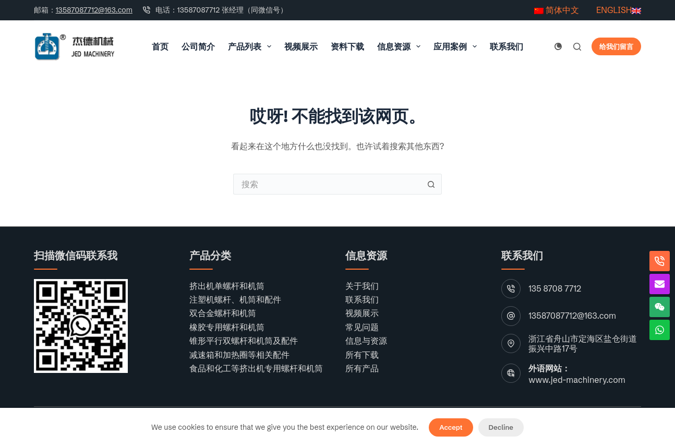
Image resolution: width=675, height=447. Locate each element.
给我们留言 (616, 46)
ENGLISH (613, 10)
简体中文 (556, 10)
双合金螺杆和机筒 (222, 313)
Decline (501, 427)
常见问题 (362, 327)
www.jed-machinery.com (576, 379)
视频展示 (301, 46)
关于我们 (362, 286)
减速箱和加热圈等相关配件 (239, 354)
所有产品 (362, 368)
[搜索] (577, 47)
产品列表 (251, 46)
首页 (160, 46)
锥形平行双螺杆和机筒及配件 (243, 340)
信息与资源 (366, 340)
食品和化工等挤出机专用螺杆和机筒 (256, 368)
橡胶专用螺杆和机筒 (226, 327)
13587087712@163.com (94, 10)
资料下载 (347, 46)
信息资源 (401, 46)
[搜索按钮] (431, 184)
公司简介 (198, 46)
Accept (450, 427)
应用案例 (457, 46)
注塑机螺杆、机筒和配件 (235, 299)
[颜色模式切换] (558, 46)
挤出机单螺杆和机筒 (226, 286)
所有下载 (362, 354)
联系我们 (506, 46)
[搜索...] (327, 184)
